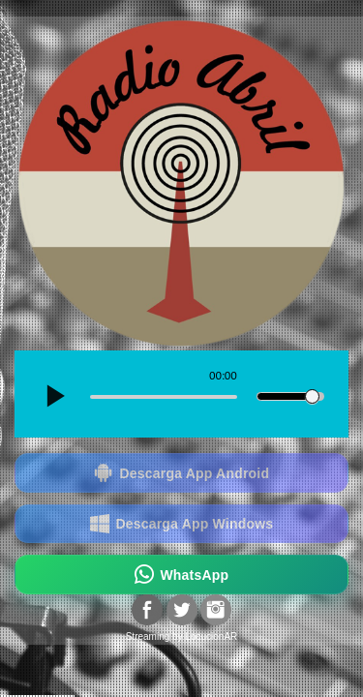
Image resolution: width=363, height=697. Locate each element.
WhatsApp (182, 574)
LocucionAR (211, 636)
